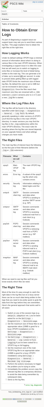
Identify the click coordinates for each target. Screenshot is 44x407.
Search (4, 14)
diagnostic (38, 385)
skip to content (38, 2)
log (32, 385)
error (28, 385)
